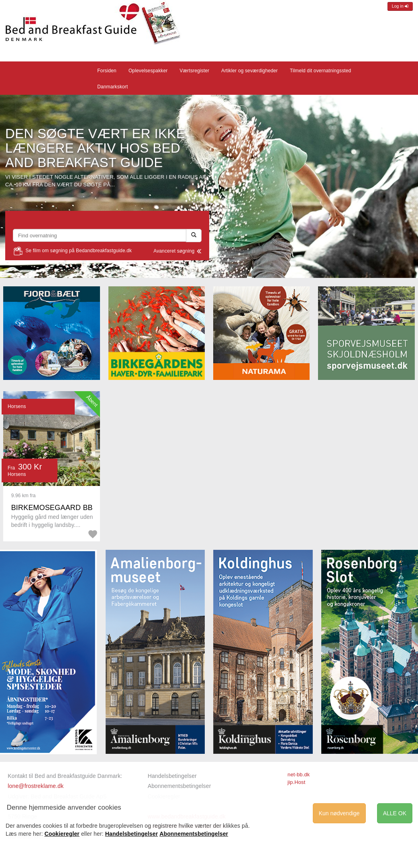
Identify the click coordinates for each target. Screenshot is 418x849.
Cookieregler (62, 834)
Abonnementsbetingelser (179, 786)
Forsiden (106, 70)
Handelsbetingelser (172, 776)
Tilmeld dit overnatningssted (320, 70)
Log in (400, 6)
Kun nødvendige (339, 813)
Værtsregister (194, 70)
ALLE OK (394, 813)
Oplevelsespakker (147, 70)
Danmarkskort (112, 87)
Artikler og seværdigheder (249, 70)
